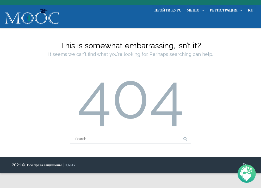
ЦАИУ (70, 164)
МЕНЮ (196, 10)
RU (250, 10)
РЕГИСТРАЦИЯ (226, 10)
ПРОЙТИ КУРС (168, 10)
